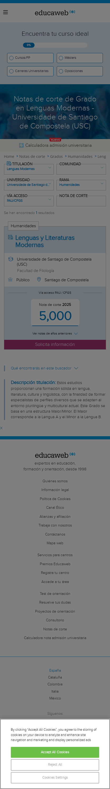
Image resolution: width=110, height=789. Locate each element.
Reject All (55, 765)
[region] (55, 754)
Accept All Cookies (55, 752)
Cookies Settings (55, 778)
